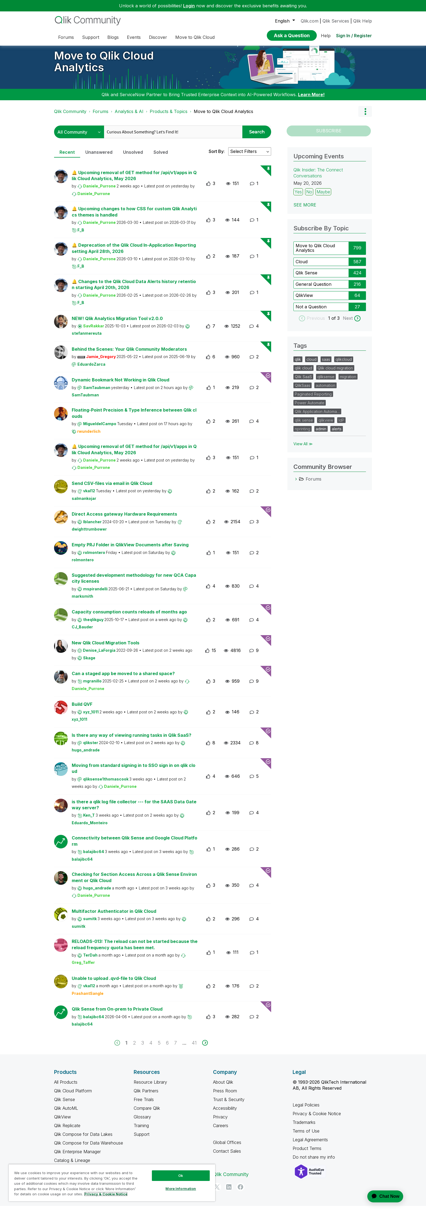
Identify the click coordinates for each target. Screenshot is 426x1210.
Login (189, 5)
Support (141, 1138)
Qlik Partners (146, 1095)
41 (194, 1047)
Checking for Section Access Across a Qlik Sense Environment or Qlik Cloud (134, 881)
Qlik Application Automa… (317, 415)
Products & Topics (168, 115)
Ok (180, 1175)
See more (304, 209)
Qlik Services (335, 21)
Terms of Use (306, 1135)
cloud (311, 363)
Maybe (323, 196)
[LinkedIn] (229, 1191)
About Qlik (223, 1086)
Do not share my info (314, 1161)
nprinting (302, 433)
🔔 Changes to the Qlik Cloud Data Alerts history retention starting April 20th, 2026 (134, 288)
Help (326, 35)
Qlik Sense (306, 277)
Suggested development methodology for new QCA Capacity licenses (134, 582)
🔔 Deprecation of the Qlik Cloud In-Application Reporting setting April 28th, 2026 (134, 252)
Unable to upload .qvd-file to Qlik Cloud (114, 982)
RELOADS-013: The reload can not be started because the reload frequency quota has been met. (135, 948)
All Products (65, 1086)
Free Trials (144, 1103)
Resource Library (150, 1086)
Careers (220, 1129)
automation (325, 389)
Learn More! (311, 98)
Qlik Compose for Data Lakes (83, 1138)
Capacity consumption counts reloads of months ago (129, 616)
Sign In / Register (354, 35)
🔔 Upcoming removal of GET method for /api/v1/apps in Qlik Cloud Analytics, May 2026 (134, 180)
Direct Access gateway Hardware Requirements (124, 518)
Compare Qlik (147, 1112)
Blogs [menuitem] (113, 37)
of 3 (336, 322)
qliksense (325, 380)
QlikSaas (302, 389)
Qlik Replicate (67, 1129)
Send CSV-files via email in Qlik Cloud (112, 487)
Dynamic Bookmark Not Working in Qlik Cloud (120, 384)
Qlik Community (70, 115)
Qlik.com (309, 21)
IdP (341, 424)
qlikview (325, 424)
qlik (298, 363)
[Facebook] (240, 1191)
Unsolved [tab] (133, 156)
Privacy (220, 1121)
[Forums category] (296, 483)
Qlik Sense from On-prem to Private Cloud (117, 1013)
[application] (382, 1196)
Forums (100, 115)
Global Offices (227, 1146)
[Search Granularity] (79, 136)
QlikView (304, 299)
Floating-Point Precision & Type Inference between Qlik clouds (134, 417)
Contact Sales (227, 1155)
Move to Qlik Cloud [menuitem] (195, 37)
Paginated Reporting (313, 398)
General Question (313, 288)
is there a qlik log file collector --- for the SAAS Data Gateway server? (134, 809)
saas (326, 363)
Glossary (142, 1121)
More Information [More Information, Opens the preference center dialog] (180, 1188)
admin (321, 433)
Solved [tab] (161, 156)
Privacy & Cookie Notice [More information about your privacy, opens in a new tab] (105, 1194)
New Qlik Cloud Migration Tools (105, 647)
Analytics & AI (129, 115)
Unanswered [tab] (98, 156)
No (309, 196)
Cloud (302, 265)
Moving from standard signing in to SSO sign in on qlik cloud (133, 772)
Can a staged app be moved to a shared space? (123, 677)
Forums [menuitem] (66, 37)
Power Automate (309, 407)
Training (141, 1129)
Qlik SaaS (303, 380)
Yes (298, 196)
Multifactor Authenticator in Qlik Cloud (114, 915)
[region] (112, 1182)
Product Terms (307, 1152)
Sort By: (217, 155)
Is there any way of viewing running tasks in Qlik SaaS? (131, 739)
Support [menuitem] (90, 37)
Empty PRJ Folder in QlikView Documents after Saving (130, 548)
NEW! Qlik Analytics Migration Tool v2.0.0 (117, 322)
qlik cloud (303, 372)
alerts (337, 433)
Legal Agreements (310, 1143)
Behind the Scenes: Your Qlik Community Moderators (129, 353)
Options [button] (365, 115)
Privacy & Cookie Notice (317, 1117)
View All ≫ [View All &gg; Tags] (303, 448)
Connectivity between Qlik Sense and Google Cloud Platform (134, 845)
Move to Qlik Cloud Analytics (104, 65)
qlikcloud (344, 363)
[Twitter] (217, 1191)
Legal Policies (306, 1109)
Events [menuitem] (134, 37)
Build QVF (82, 708)
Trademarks (304, 1126)
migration (348, 380)
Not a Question (311, 311)
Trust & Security (229, 1103)
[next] (205, 1047)
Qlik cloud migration (335, 372)
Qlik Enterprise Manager (77, 1155)
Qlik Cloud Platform (73, 1095)
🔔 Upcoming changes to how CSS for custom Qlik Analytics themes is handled (134, 216)
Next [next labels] (348, 322)
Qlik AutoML (66, 1112)
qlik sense (304, 424)
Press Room (225, 1095)
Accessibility (225, 1112)
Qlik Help (362, 21)
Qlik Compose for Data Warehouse (88, 1147)
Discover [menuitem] (158, 37)
